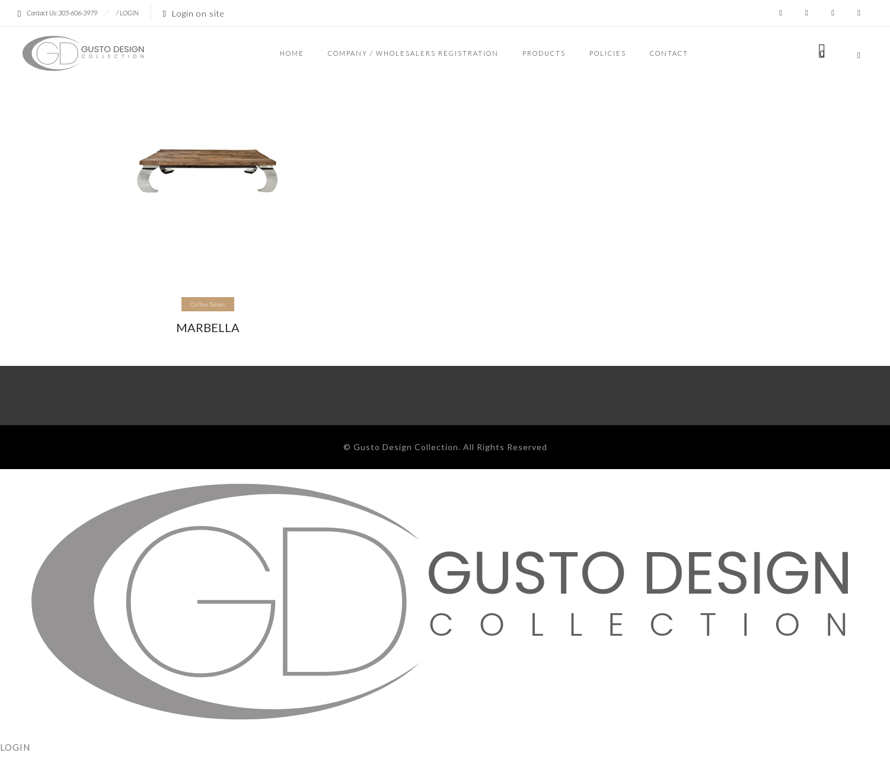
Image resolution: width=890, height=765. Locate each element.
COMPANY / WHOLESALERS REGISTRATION (413, 53)
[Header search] (859, 54)
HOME (292, 53)
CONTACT (669, 53)
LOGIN (129, 13)
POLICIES (607, 53)
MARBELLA (208, 327)
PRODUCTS (544, 53)
